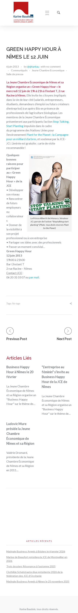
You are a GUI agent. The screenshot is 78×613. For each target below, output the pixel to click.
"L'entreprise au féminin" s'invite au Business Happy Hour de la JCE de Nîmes (55, 377)
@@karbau (33, 66)
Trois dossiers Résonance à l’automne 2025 (31, 566)
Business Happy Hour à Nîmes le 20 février (19, 372)
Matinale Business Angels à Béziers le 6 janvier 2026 (35, 551)
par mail (34, 277)
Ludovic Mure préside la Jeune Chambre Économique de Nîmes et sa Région (20, 433)
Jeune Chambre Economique (48, 70)
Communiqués (19, 70)
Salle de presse (14, 74)
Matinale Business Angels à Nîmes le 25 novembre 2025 (37, 581)
